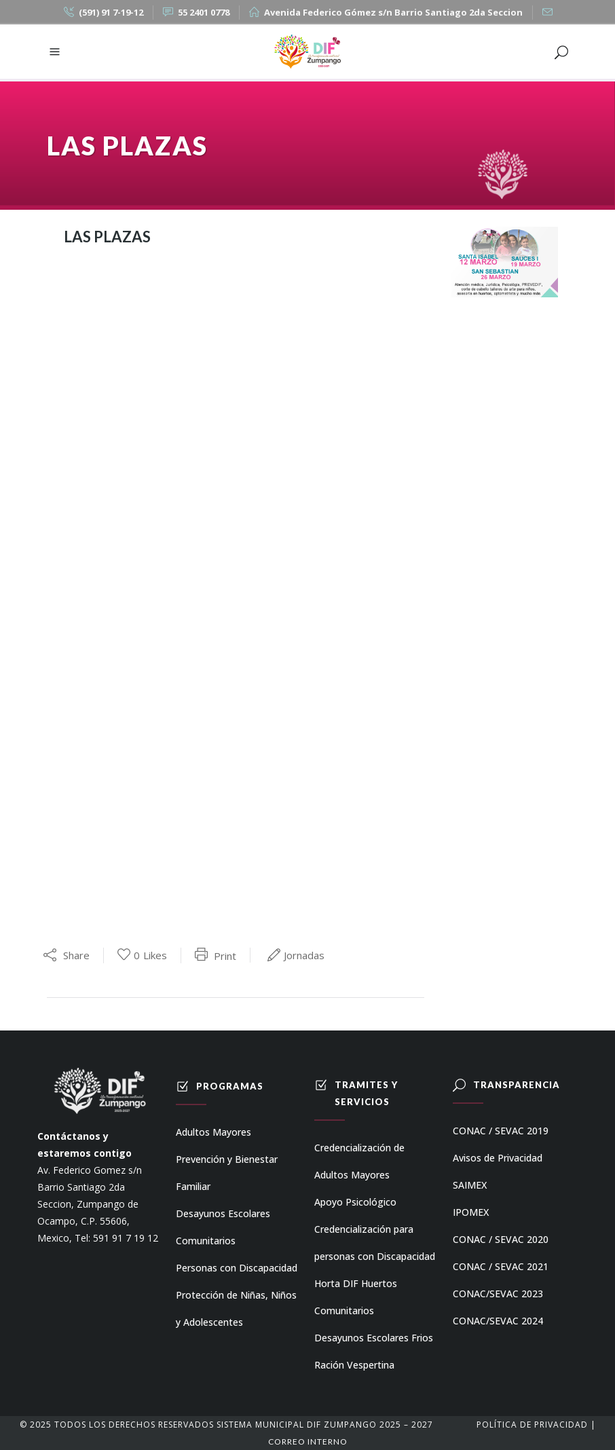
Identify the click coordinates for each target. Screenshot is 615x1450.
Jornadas (304, 955)
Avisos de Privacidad (497, 1157)
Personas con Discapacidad (236, 1267)
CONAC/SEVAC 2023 (498, 1293)
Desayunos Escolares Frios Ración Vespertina (373, 1351)
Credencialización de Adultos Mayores (359, 1161)
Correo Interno (308, 1441)
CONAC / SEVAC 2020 (500, 1239)
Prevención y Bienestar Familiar (227, 1173)
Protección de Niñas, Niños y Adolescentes (236, 1308)
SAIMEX (470, 1184)
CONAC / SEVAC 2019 (500, 1130)
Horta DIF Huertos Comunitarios (355, 1297)
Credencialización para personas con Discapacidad (374, 1243)
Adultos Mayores (213, 1132)
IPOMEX (471, 1212)
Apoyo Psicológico (355, 1201)
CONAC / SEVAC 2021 (500, 1266)
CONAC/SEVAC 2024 (498, 1320)
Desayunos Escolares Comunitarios (223, 1227)
